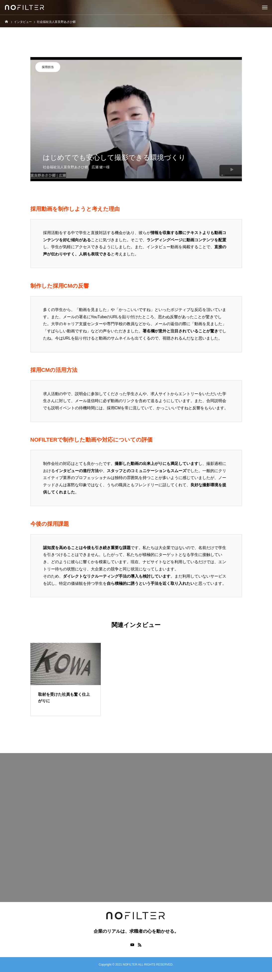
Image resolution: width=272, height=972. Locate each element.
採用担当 (48, 67)
